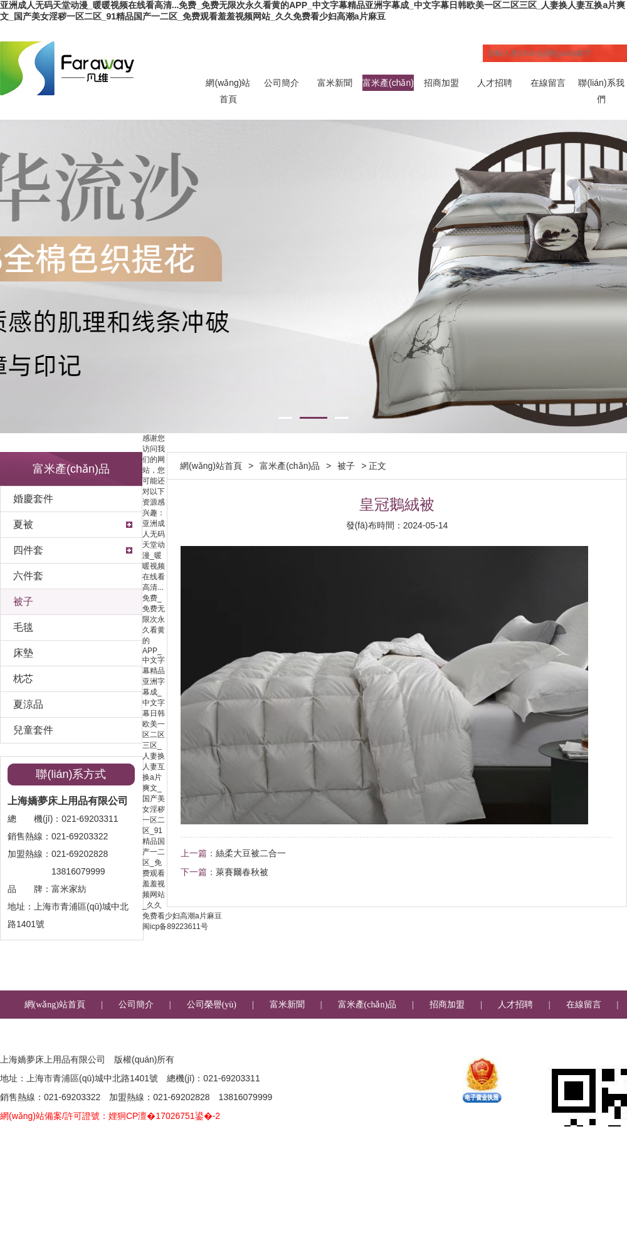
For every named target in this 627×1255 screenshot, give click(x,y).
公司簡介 (281, 83)
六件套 (28, 575)
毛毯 (23, 627)
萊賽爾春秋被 (242, 872)
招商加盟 (441, 83)
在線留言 (548, 83)
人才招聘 (494, 83)
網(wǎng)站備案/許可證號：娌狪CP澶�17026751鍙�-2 (110, 1116)
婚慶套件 (33, 498)
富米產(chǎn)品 (388, 84)
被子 (23, 601)
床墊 (23, 653)
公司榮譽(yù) (211, 1004)
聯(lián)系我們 (601, 84)
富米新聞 (334, 83)
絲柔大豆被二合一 (251, 853)
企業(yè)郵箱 (357, 1032)
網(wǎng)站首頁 (228, 84)
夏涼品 (28, 704)
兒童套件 (33, 730)
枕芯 (23, 678)
